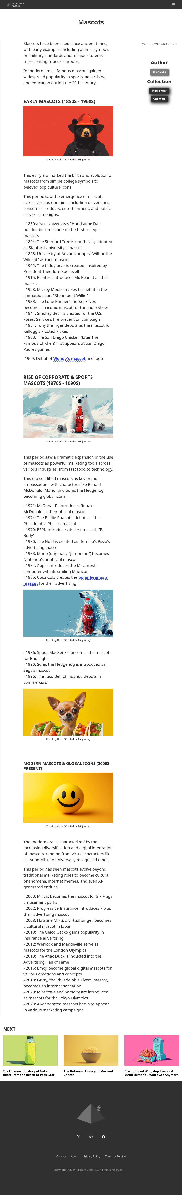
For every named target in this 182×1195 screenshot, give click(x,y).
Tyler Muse (159, 71)
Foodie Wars (159, 90)
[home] (15, 5)
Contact (61, 1156)
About (74, 1156)
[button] (173, 5)
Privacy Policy (92, 1156)
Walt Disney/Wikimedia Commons (159, 43)
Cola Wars (159, 98)
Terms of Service (115, 1156)
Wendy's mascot (69, 358)
